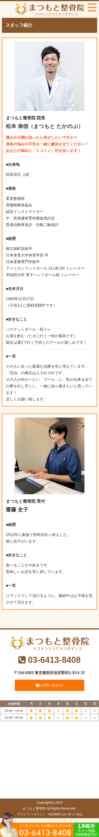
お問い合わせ (49, 685)
